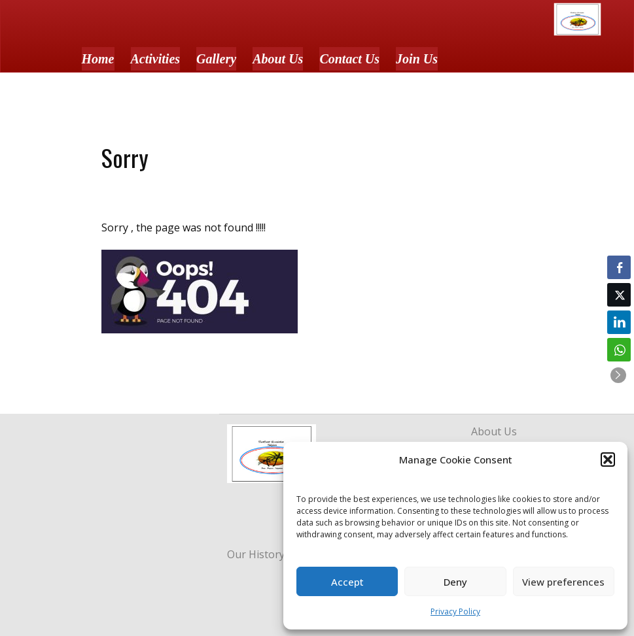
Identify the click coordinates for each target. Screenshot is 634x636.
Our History (256, 554)
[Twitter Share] (619, 295)
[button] (607, 459)
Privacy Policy (455, 611)
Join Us (417, 59)
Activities (156, 59)
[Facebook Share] (619, 267)
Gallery (216, 59)
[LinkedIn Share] (619, 322)
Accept (347, 581)
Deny (455, 581)
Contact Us (349, 59)
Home (98, 59)
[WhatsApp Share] (619, 349)
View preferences (563, 581)
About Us (278, 59)
